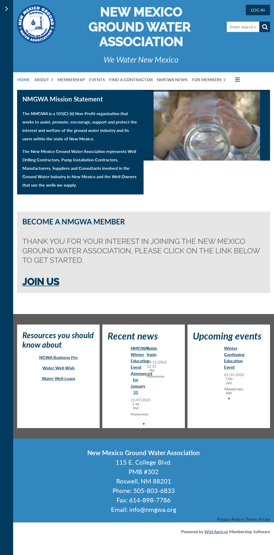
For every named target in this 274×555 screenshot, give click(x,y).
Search (265, 27)
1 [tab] (143, 423)
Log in (258, 9)
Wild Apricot (216, 531)
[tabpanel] (136, 381)
